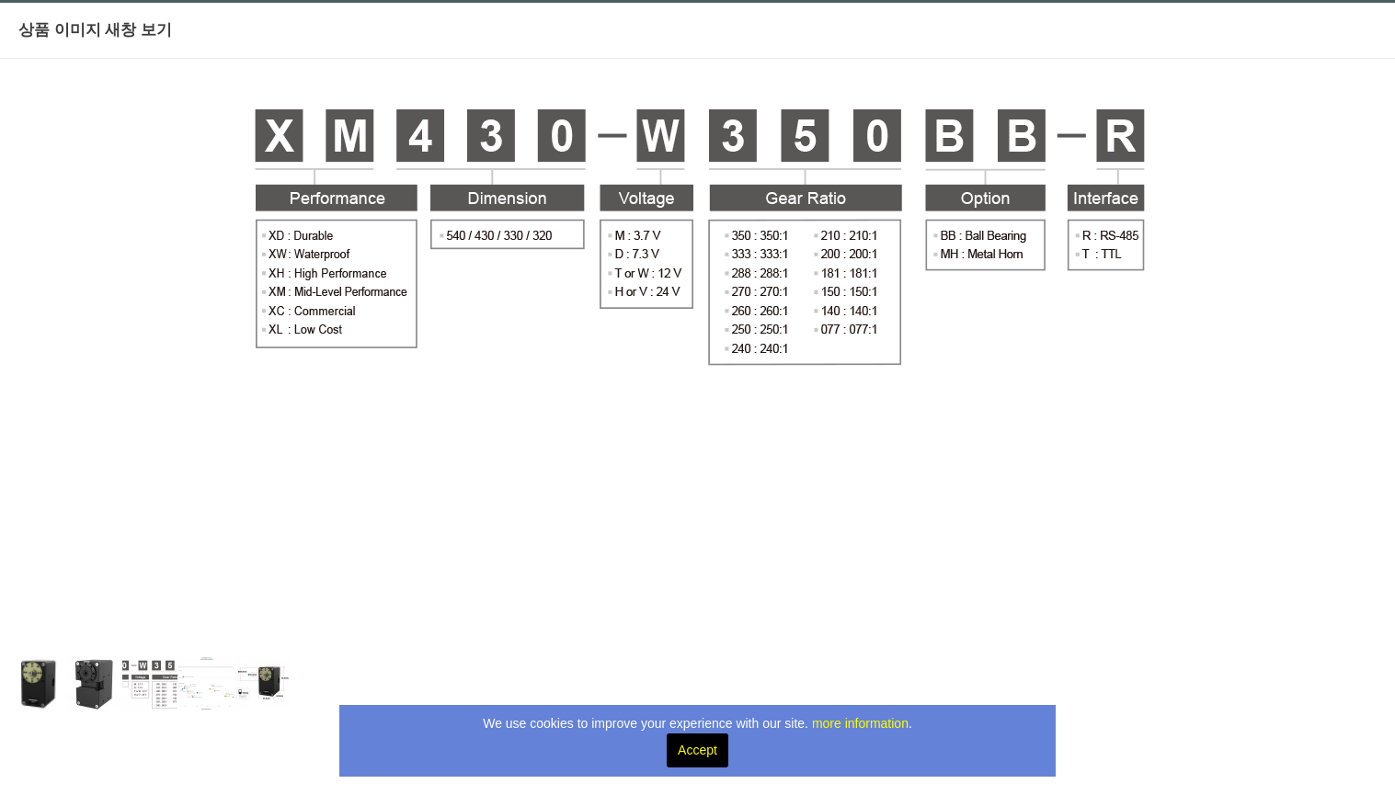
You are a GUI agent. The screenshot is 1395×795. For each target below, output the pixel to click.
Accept (697, 750)
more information (860, 723)
